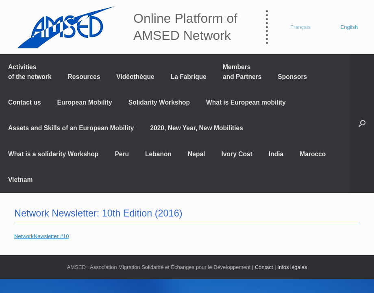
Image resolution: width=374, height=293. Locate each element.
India (276, 154)
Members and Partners (242, 71)
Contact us (24, 102)
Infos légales (292, 267)
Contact (264, 267)
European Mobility (84, 102)
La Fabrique (189, 76)
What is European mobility (246, 102)
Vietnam (20, 179)
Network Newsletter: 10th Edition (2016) (98, 213)
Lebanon (158, 154)
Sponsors (292, 76)
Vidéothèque (135, 76)
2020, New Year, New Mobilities (196, 128)
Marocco (313, 154)
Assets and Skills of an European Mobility (71, 128)
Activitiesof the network (30, 71)
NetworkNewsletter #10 (41, 236)
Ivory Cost (237, 154)
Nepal (196, 154)
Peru (122, 154)
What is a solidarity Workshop (53, 154)
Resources (84, 76)
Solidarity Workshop (159, 102)
